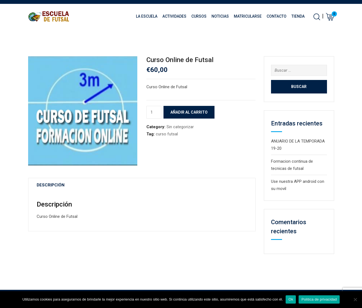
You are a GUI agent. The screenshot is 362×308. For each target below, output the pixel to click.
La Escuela (146, 16)
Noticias (220, 16)
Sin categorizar (180, 126)
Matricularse (248, 16)
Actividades (174, 16)
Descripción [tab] (51, 185)
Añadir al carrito (189, 112)
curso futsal (167, 134)
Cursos (199, 16)
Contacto (276, 16)
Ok (290, 299)
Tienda (298, 16)
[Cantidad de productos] (153, 112)
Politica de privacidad (319, 299)
